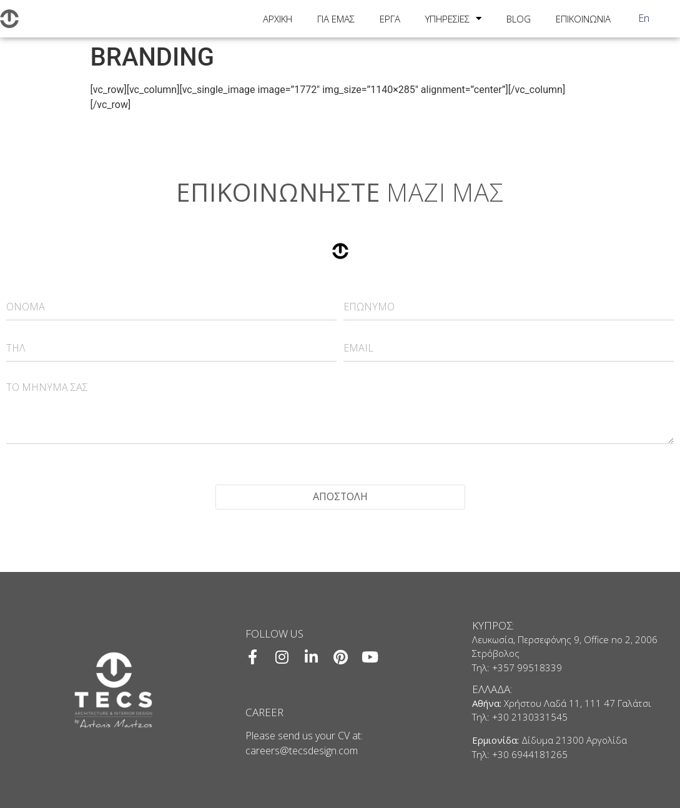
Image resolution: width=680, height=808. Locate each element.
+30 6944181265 (530, 754)
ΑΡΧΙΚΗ (277, 18)
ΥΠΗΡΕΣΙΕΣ (453, 18)
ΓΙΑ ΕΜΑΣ (336, 18)
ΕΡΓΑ (390, 18)
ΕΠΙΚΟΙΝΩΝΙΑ (583, 18)
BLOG (518, 18)
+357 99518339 (527, 667)
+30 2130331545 (530, 717)
